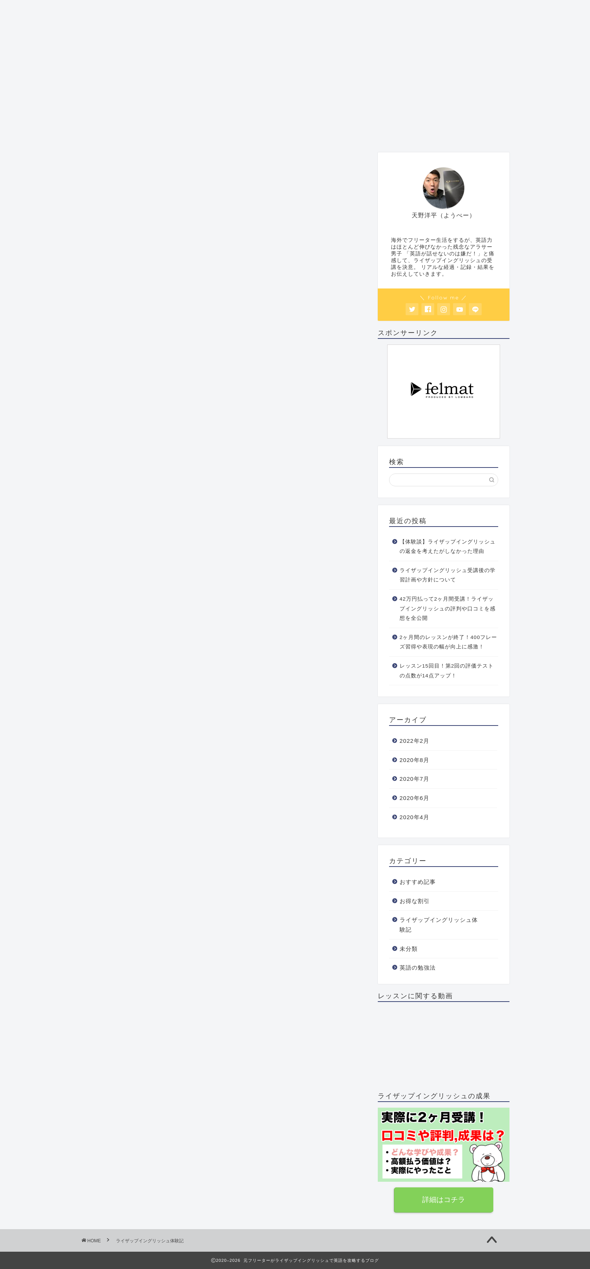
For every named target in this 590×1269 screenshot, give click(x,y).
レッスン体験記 (227, 135)
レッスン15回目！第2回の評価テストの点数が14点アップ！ (447, 671)
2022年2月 (414, 741)
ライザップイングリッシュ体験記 (439, 925)
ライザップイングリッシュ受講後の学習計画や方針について (448, 575)
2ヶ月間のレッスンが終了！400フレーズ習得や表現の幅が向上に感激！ (448, 642)
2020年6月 (414, 798)
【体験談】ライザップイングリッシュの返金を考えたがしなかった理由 (448, 546)
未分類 (409, 949)
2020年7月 (414, 779)
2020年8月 (414, 760)
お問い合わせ (402, 132)
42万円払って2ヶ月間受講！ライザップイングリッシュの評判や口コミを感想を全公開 (448, 608)
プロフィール (110, 132)
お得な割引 (343, 132)
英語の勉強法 (285, 132)
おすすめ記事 (168, 132)
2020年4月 (414, 817)
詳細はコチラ (443, 1200)
